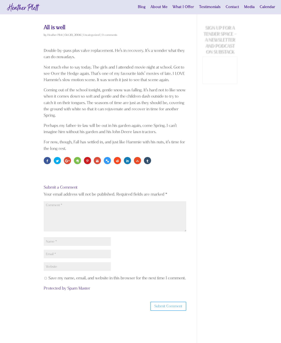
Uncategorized (91, 35)
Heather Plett (55, 35)
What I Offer (183, 8)
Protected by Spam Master (67, 288)
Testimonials (210, 8)
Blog (142, 8)
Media (249, 8)
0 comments (109, 35)
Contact (232, 8)
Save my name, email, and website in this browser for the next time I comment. (117, 278)
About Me (159, 8)
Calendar (267, 8)
